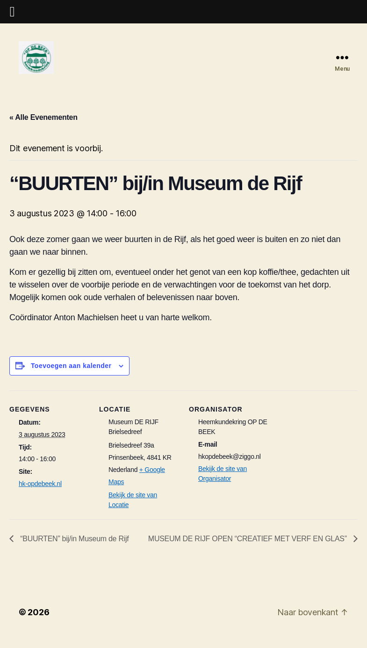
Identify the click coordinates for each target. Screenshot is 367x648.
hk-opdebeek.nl (40, 493)
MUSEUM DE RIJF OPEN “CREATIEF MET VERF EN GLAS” (248, 548)
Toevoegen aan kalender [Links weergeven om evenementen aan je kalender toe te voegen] (71, 375)
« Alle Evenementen (43, 127)
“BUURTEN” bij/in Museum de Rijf (73, 548)
